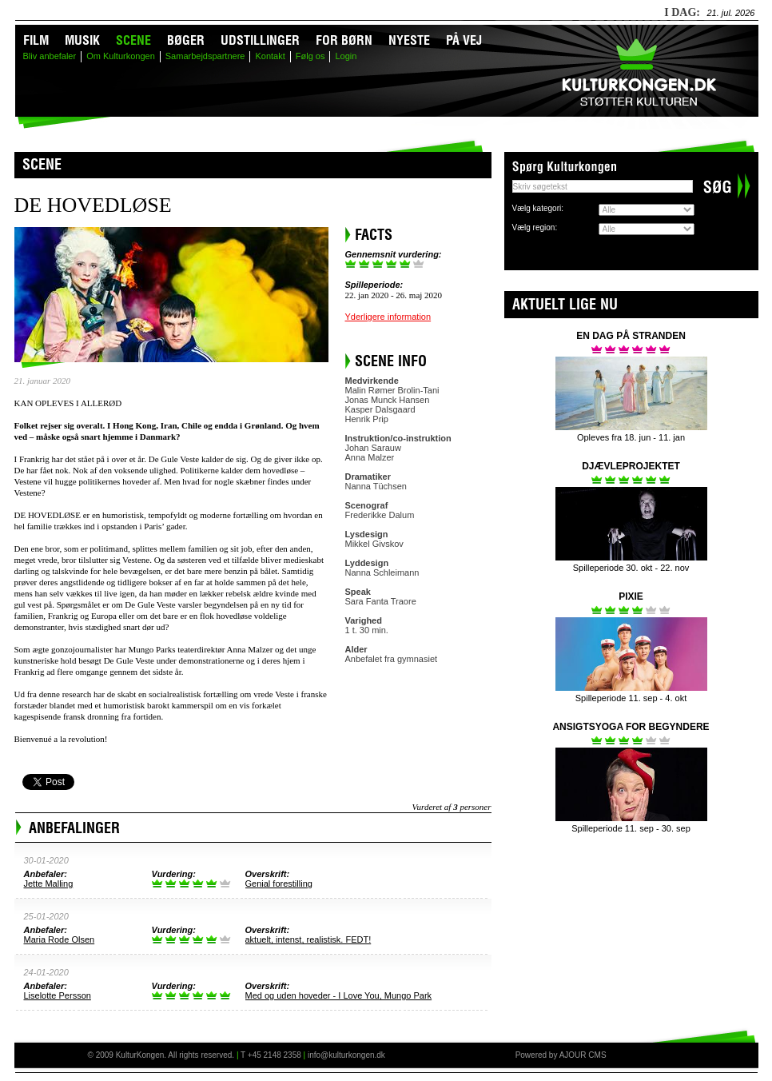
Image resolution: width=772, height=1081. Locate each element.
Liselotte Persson (57, 995)
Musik (82, 40)
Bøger (186, 40)
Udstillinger (260, 40)
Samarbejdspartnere (205, 56)
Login (345, 56)
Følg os (310, 56)
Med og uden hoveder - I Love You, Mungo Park (338, 995)
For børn (344, 40)
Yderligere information (388, 316)
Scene (133, 40)
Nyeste (409, 40)
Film (36, 40)
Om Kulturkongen (120, 56)
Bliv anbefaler (50, 56)
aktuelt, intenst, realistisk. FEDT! (308, 939)
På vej (464, 40)
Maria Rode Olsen (59, 939)
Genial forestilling (278, 883)
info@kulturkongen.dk (346, 1055)
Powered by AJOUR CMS (561, 1055)
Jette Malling (49, 883)
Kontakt (270, 56)
